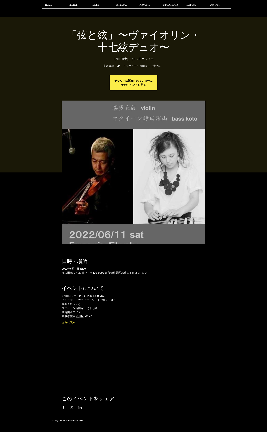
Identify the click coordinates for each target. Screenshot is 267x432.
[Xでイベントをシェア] (71, 407)
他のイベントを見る (133, 85)
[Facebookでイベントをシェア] (63, 407)
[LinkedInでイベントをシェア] (80, 407)
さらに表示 (68, 322)
